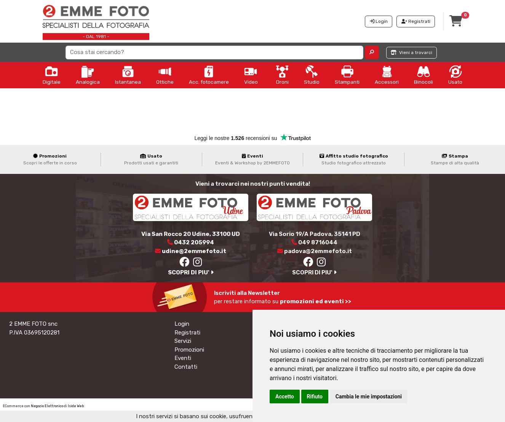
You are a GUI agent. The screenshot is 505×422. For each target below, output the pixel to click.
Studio (312, 75)
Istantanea (128, 75)
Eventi (182, 358)
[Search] (215, 52)
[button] (372, 52)
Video (251, 75)
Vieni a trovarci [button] (411, 52)
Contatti (185, 366)
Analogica (88, 75)
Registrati (187, 332)
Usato (455, 75)
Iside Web (76, 406)
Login (181, 323)
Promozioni (189, 349)
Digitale (52, 75)
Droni (282, 75)
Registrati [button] (415, 21)
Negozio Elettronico (47, 406)
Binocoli (423, 75)
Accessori (387, 75)
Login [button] (379, 21)
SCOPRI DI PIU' (191, 272)
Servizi (182, 341)
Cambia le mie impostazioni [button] (369, 396)
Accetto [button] (284, 396)
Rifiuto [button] (315, 396)
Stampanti (347, 75)
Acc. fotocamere (209, 75)
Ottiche (165, 75)
